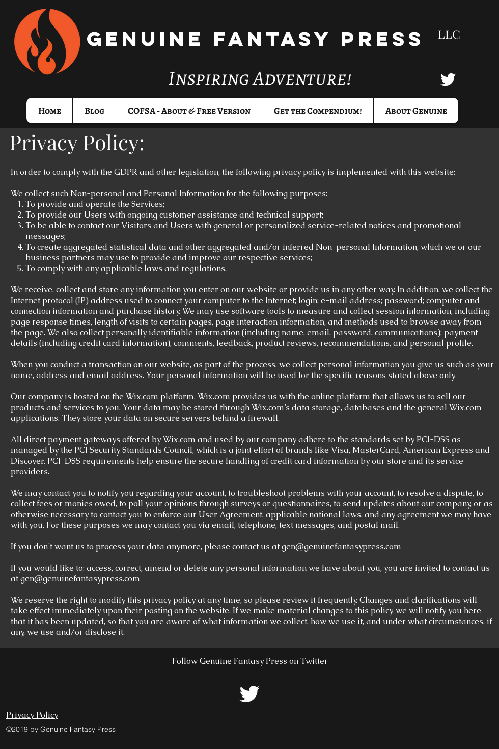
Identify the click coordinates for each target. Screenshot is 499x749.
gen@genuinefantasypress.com (341, 546)
